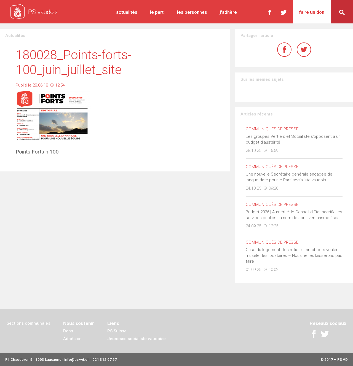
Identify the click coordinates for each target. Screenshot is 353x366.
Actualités (126, 12)
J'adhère (228, 12)
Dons (68, 331)
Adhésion (72, 338)
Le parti (157, 12)
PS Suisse (117, 331)
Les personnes (192, 12)
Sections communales (28, 323)
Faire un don (311, 12)
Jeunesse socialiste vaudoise (136, 338)
